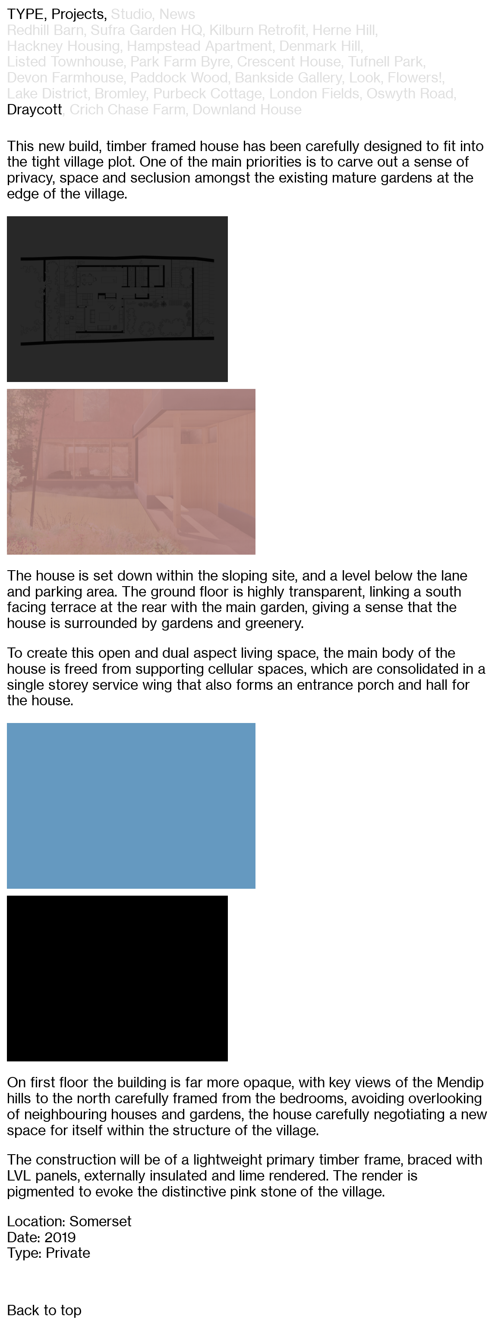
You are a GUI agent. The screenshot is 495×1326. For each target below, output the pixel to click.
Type (25, 15)
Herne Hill (343, 31)
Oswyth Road (410, 94)
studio (131, 15)
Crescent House (289, 62)
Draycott (34, 110)
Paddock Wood (179, 78)
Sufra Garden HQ (146, 31)
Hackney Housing (63, 47)
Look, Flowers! (395, 78)
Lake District (47, 94)
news (177, 15)
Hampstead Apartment (199, 47)
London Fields (314, 94)
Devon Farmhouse (65, 78)
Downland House (247, 110)
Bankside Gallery (288, 78)
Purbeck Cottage (207, 94)
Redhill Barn (45, 31)
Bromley (120, 94)
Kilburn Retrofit (257, 31)
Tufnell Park (385, 62)
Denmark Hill (319, 47)
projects (77, 15)
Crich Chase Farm (127, 110)
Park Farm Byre (180, 62)
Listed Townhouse (65, 62)
